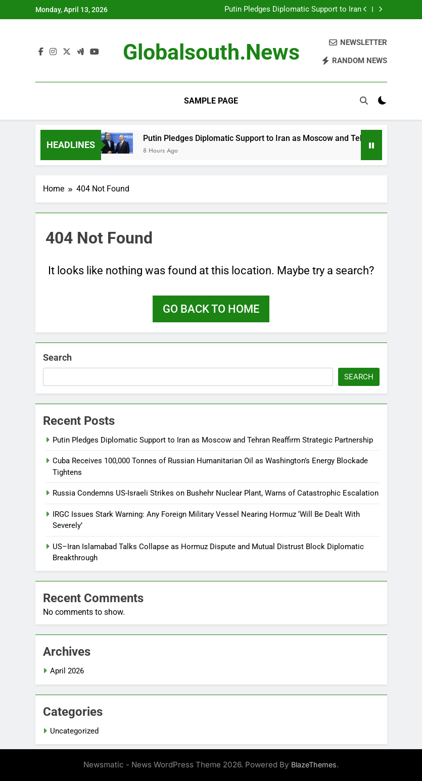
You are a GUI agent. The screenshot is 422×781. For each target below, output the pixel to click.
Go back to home (211, 309)
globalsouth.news (211, 52)
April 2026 (67, 670)
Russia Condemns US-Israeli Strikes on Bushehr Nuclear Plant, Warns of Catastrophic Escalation (216, 493)
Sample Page (211, 101)
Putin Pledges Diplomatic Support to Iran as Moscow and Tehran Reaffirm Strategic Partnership (290, 10)
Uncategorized (74, 731)
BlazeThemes (314, 764)
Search (57, 357)
